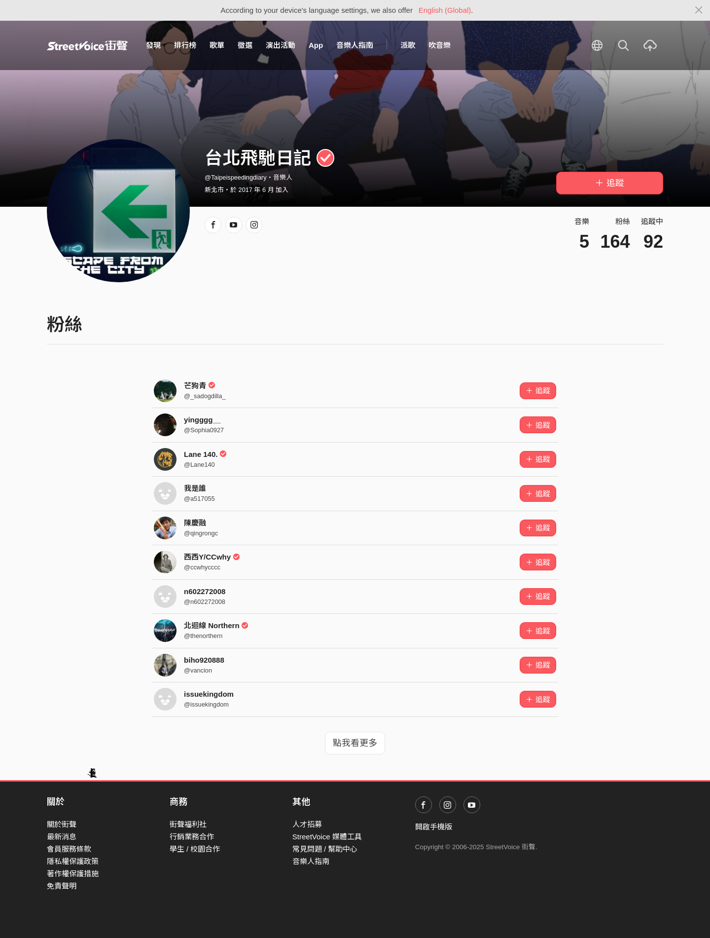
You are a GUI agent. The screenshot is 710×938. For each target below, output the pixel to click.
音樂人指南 (354, 45)
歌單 (217, 45)
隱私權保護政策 (73, 861)
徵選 (245, 45)
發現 (153, 45)
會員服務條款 (69, 849)
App (316, 45)
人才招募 (307, 824)
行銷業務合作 (192, 836)
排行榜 (185, 45)
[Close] (699, 10)
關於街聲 (61, 824)
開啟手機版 (433, 827)
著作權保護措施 (73, 873)
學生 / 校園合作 (195, 849)
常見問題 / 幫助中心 (325, 849)
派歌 (407, 45)
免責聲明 (61, 886)
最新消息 (61, 836)
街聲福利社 (188, 824)
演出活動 (280, 45)
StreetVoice (87, 45)
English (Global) (445, 10)
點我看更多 (355, 743)
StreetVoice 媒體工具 (327, 836)
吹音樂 (439, 45)
